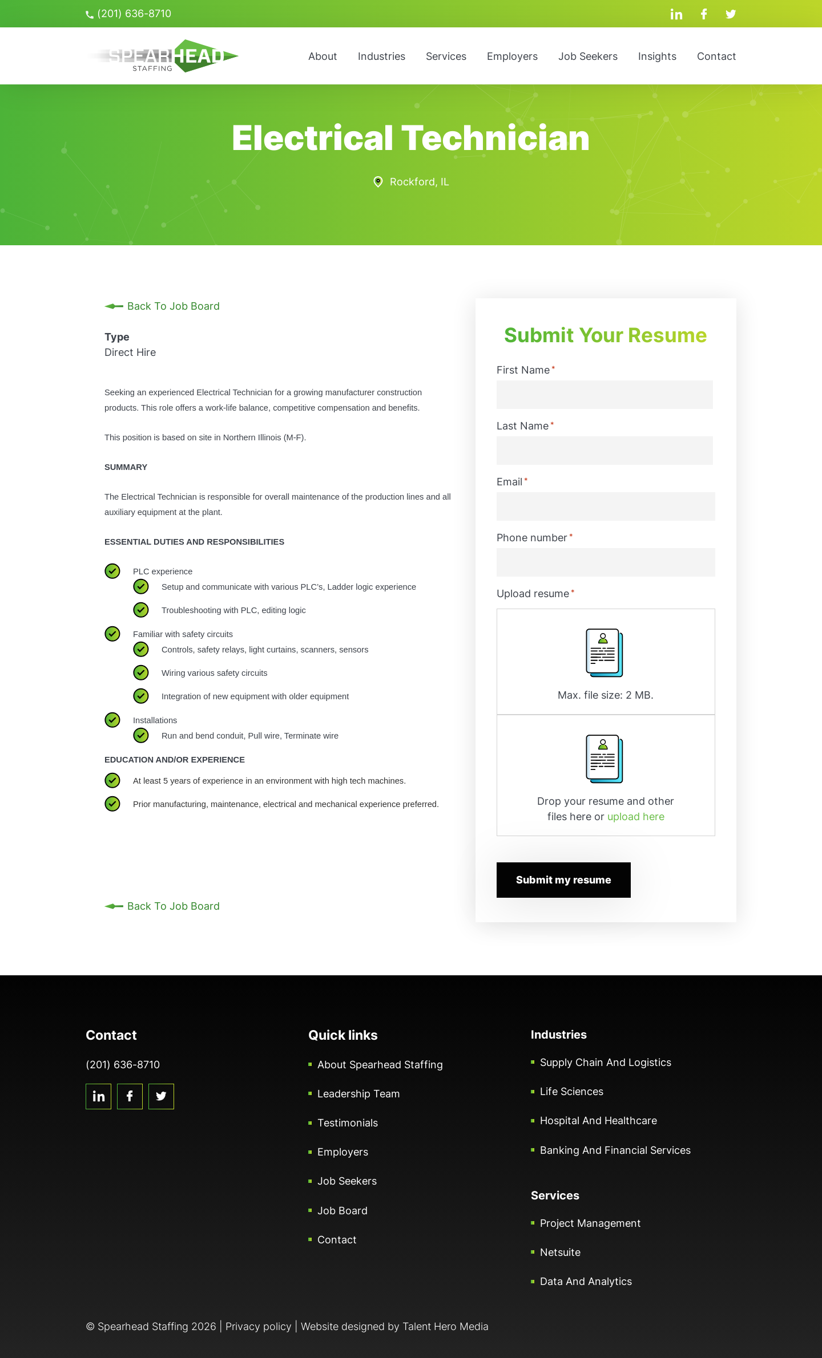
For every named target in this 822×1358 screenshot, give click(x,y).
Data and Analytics (586, 1281)
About (322, 56)
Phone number (535, 537)
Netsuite (560, 1252)
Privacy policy (258, 1326)
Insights (657, 56)
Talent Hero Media (445, 1326)
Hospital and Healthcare (598, 1120)
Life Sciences (571, 1091)
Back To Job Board (173, 306)
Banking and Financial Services (615, 1150)
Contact (716, 56)
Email (512, 481)
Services (446, 56)
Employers (512, 56)
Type (117, 337)
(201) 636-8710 (128, 13)
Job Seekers (588, 56)
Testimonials (347, 1123)
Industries (381, 56)
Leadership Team (358, 1094)
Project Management (590, 1223)
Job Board (342, 1211)
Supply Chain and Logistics (605, 1062)
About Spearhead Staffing (380, 1065)
